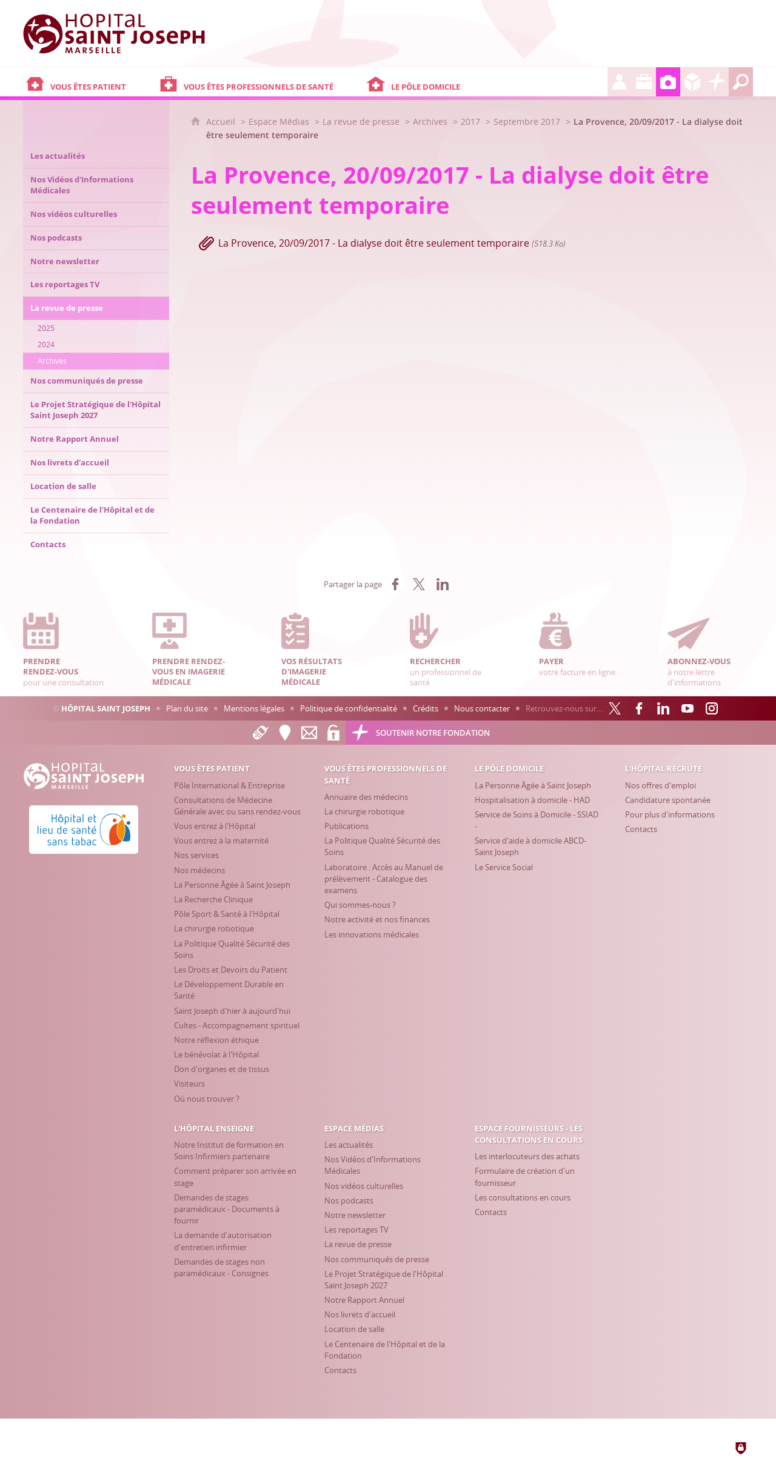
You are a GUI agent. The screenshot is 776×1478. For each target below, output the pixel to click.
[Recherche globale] (741, 81)
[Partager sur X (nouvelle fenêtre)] (419, 584)
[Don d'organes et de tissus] (221, 1069)
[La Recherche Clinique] (213, 899)
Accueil (222, 121)
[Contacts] (641, 829)
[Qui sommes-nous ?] (360, 904)
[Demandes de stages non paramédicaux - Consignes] (221, 1267)
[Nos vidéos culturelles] (363, 1185)
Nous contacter (482, 708)
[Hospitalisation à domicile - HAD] (532, 799)
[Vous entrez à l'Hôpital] (214, 826)
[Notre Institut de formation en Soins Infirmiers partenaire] (229, 1150)
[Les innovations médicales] (371, 934)
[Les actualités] (348, 1144)
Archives (430, 121)
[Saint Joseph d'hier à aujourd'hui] (232, 1010)
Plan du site (187, 708)
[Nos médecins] (199, 870)
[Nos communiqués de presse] (376, 1259)
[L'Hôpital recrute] (619, 81)
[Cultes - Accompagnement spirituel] (236, 1025)
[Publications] (346, 826)
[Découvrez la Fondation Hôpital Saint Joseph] (716, 81)
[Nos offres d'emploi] (660, 785)
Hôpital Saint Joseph (105, 708)
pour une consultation (65, 650)
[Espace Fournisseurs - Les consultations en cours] (692, 81)
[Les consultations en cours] (522, 1197)
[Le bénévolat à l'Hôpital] (216, 1054)
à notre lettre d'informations (709, 650)
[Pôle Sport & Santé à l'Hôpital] (226, 913)
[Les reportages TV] (356, 1229)
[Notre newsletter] (355, 1215)
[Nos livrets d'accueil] (359, 1314)
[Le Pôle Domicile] (485, 81)
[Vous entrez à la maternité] (221, 840)
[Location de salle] (354, 1328)
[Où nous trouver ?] (206, 1098)
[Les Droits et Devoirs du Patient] (230, 969)
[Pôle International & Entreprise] (229, 785)
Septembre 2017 (526, 121)
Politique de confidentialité (348, 708)
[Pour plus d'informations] (670, 814)
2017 (470, 121)
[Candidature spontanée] (668, 799)
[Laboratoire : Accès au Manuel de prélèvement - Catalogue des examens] (383, 879)
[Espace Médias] (668, 81)
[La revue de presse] (358, 1244)
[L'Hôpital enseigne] (644, 81)
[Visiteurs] (189, 1083)
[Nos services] (196, 855)
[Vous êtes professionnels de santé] (260, 81)
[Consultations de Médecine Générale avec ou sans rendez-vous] (237, 805)
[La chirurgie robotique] (214, 928)
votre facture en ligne (581, 645)
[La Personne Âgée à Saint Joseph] (232, 884)
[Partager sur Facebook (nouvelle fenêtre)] (395, 584)
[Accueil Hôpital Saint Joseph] (114, 33)
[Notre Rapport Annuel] (364, 1299)
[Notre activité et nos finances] (377, 919)
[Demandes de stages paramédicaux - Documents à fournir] (226, 1209)
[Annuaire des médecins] (366, 796)
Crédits (425, 708)
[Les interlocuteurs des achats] (527, 1156)
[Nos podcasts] (348, 1200)
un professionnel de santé (452, 650)
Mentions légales (254, 708)
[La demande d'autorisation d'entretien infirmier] (223, 1241)
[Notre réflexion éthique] (216, 1039)
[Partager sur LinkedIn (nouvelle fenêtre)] (442, 584)
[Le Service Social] (504, 867)
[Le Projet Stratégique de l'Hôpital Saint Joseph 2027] (383, 1279)
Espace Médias (279, 121)
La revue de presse (361, 121)
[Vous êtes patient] (89, 81)
